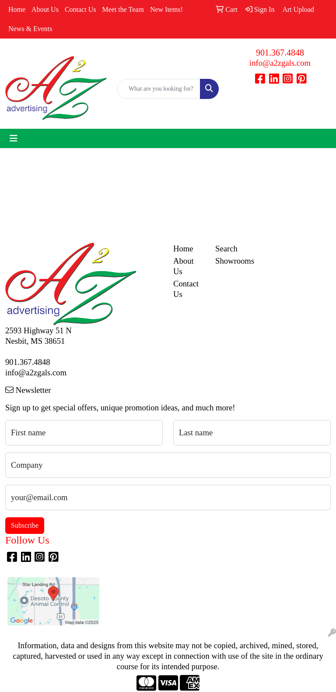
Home (16, 9)
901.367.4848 (280, 52)
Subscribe (24, 525)
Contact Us (80, 9)
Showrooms (231, 260)
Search (226, 248)
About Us (45, 9)
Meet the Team (123, 9)
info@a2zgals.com (280, 62)
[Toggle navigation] (13, 138)
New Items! (166, 9)
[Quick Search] (158, 89)
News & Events (30, 28)
